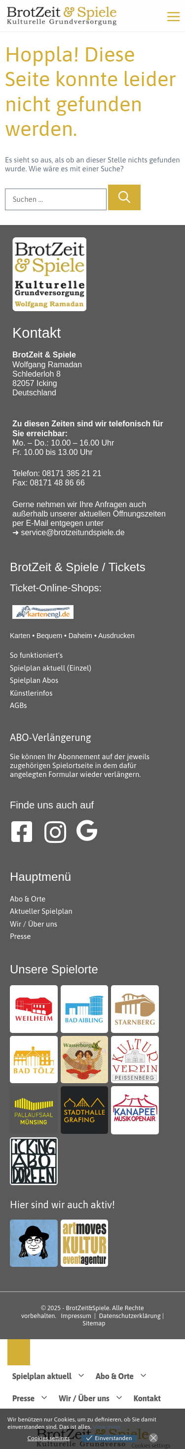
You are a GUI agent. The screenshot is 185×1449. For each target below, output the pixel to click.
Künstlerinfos (31, 693)
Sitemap (94, 1323)
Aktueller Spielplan (41, 911)
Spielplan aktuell (51, 1376)
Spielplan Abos (34, 680)
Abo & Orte (27, 899)
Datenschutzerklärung (129, 1316)
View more (106, 1426)
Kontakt (147, 1398)
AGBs (18, 705)
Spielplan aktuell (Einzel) (50, 668)
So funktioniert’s (36, 655)
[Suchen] (124, 198)
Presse (20, 936)
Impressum (76, 1316)
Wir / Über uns (33, 924)
